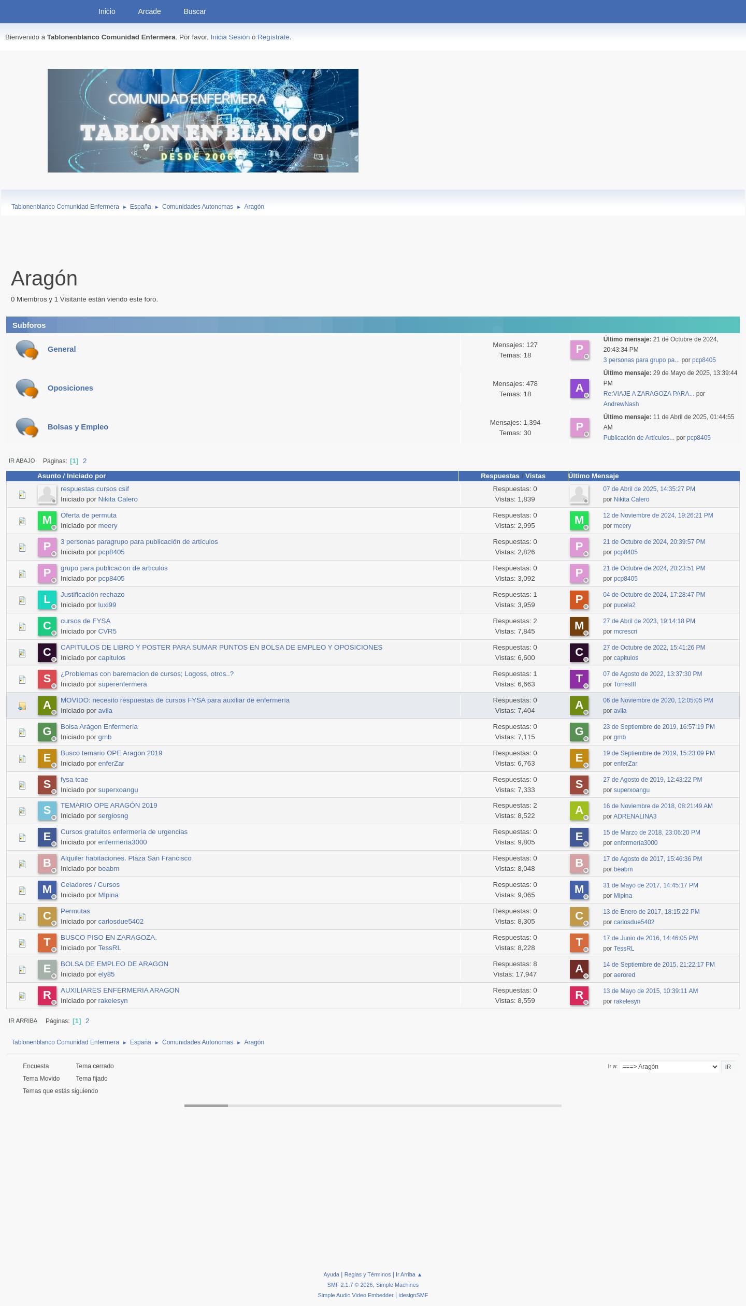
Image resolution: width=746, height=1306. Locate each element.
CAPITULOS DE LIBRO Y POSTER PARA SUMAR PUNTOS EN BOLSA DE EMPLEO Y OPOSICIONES (221, 647)
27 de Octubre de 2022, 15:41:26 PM (654, 647)
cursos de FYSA (85, 621)
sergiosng (113, 816)
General (62, 349)
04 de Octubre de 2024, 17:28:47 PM (654, 594)
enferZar (111, 763)
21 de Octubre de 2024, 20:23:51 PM (654, 568)
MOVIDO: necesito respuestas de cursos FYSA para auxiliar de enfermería (175, 700)
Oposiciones (70, 388)
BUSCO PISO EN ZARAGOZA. (109, 937)
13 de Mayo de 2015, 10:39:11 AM (650, 991)
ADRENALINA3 (634, 816)
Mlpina (108, 895)
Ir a (612, 1066)
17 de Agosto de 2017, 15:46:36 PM (652, 859)
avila (105, 710)
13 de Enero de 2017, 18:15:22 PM (651, 911)
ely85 (106, 974)
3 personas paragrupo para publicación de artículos (139, 542)
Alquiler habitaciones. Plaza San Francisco (126, 858)
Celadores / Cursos (90, 884)
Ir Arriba (23, 1020)
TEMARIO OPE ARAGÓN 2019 (109, 805)
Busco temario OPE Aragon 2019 (111, 753)
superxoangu (118, 790)
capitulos (112, 658)
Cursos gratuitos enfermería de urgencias (124, 832)
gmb (105, 737)
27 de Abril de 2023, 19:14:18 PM (649, 621)
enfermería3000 (122, 842)
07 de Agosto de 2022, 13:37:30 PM (652, 674)
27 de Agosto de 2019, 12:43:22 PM (652, 779)
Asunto (49, 476)
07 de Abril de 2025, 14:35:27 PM (649, 489)
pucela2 (625, 605)
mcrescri (625, 631)
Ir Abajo (22, 460)
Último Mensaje (598, 476)
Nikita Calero (118, 499)
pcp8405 (704, 360)
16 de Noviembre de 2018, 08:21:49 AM (658, 806)
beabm (109, 868)
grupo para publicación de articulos (114, 568)
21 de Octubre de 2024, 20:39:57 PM (654, 542)
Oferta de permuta (89, 515)
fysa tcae (74, 779)
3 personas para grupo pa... (642, 360)
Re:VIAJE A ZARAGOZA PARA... (649, 393)
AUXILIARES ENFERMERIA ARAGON (120, 990)
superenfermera (122, 684)
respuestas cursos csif (95, 489)
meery (108, 525)
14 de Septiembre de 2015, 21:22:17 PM (659, 964)
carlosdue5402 (121, 921)
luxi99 (107, 605)
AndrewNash (621, 404)
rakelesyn (113, 1000)
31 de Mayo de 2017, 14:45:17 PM (650, 885)
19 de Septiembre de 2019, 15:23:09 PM (659, 753)
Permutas (75, 911)
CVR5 (107, 631)
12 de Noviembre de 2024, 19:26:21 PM (658, 515)
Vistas (535, 476)
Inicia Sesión (230, 37)
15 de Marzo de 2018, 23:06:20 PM (651, 832)
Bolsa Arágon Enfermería (99, 726)
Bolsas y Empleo (78, 427)
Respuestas (500, 476)
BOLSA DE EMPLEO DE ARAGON (114, 964)
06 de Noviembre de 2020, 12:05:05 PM (658, 700)
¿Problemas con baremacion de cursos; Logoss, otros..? (147, 674)
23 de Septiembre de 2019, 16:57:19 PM (659, 726)
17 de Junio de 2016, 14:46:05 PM (650, 938)
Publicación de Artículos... (639, 437)
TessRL (109, 948)
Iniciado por (86, 476)
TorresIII (625, 684)
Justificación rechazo (93, 594)
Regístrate (273, 37)
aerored (624, 975)
